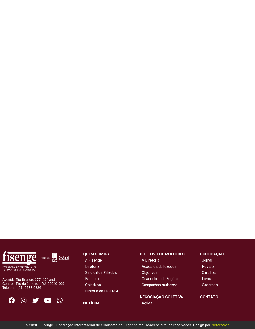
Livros (207, 278)
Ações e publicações (158, 266)
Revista (208, 266)
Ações (146, 303)
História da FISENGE (101, 291)
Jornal (207, 260)
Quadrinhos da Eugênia (159, 278)
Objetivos (92, 285)
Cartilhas (209, 272)
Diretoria (91, 266)
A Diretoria (149, 260)
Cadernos (210, 285)
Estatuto (91, 278)
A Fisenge (92, 260)
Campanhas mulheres (158, 285)
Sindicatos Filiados (100, 272)
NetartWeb (220, 325)
